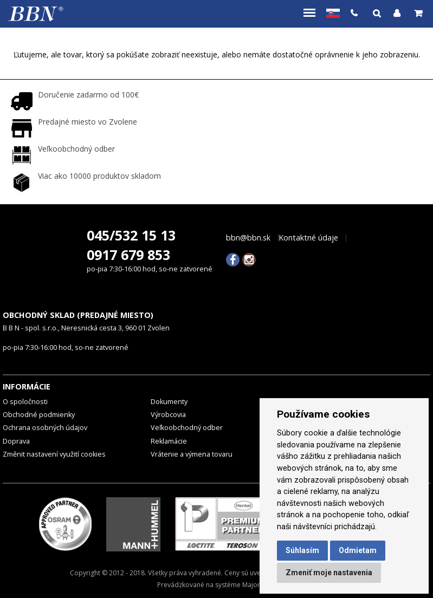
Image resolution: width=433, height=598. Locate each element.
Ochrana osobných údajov (45, 427)
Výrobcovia (168, 414)
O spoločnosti (25, 401)
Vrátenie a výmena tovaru (191, 454)
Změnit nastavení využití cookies (54, 454)
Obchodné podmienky (39, 414)
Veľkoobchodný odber (187, 427)
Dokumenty (169, 401)
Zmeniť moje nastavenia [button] (329, 572)
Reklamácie (169, 441)
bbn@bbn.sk (248, 238)
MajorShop (259, 584)
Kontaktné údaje (308, 238)
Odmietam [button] (358, 550)
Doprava (16, 441)
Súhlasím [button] (302, 550)
